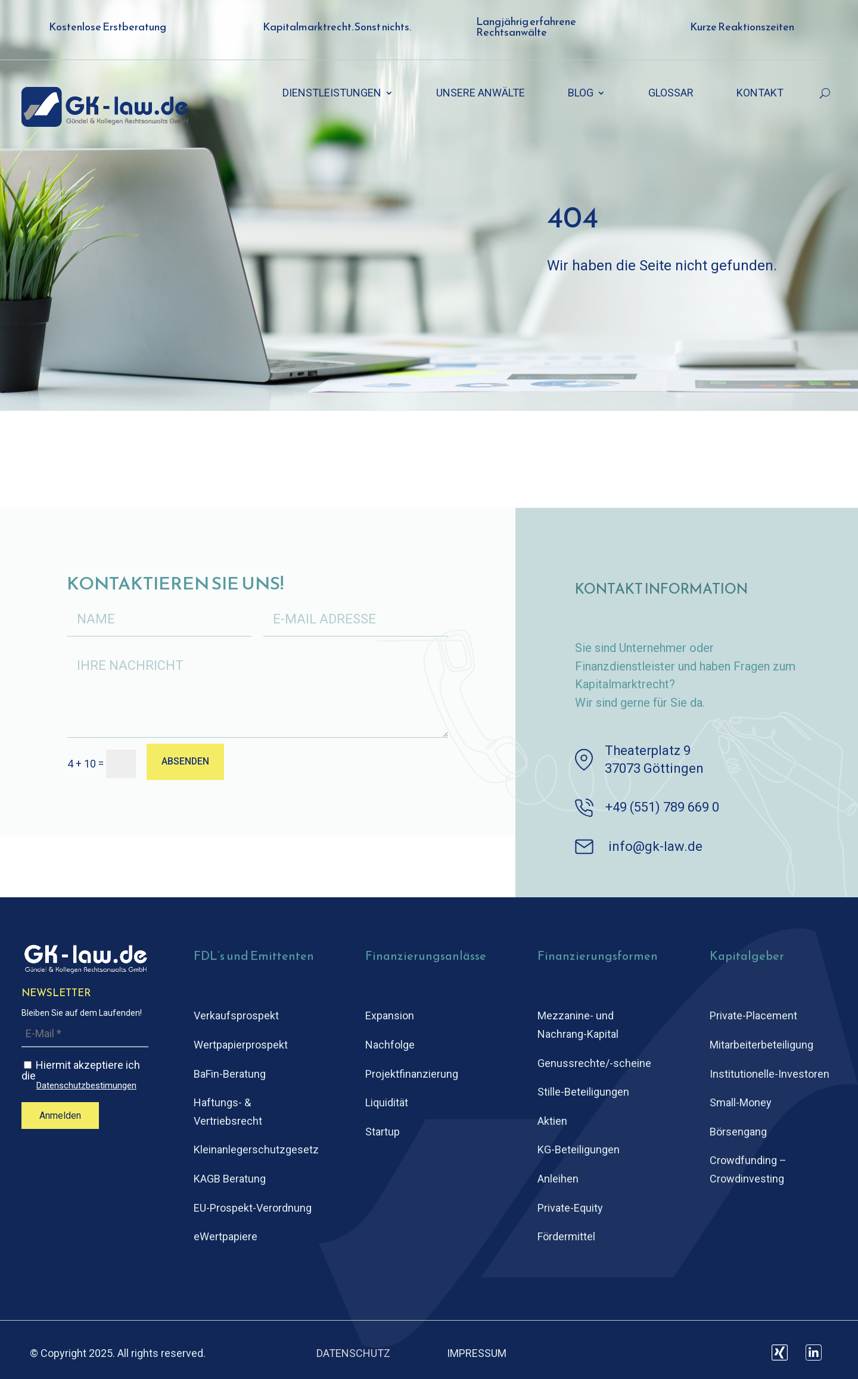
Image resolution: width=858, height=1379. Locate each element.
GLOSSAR (671, 94)
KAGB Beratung (230, 1178)
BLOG (580, 94)
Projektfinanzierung (411, 1074)
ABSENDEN (186, 762)
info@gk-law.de (655, 846)
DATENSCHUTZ (353, 1353)
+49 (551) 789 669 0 (662, 807)
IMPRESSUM (476, 1353)
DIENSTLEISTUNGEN (331, 94)
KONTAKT (760, 94)
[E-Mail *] (84, 1034)
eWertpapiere (225, 1236)
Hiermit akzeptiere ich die (84, 1074)
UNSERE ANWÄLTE (480, 94)
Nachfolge (390, 1044)
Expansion (389, 1015)
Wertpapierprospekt (241, 1044)
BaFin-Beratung (230, 1074)
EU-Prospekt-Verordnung (253, 1208)
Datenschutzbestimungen (86, 1085)
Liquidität (386, 1102)
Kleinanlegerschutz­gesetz (256, 1149)
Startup (382, 1131)
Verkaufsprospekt (236, 1015)
